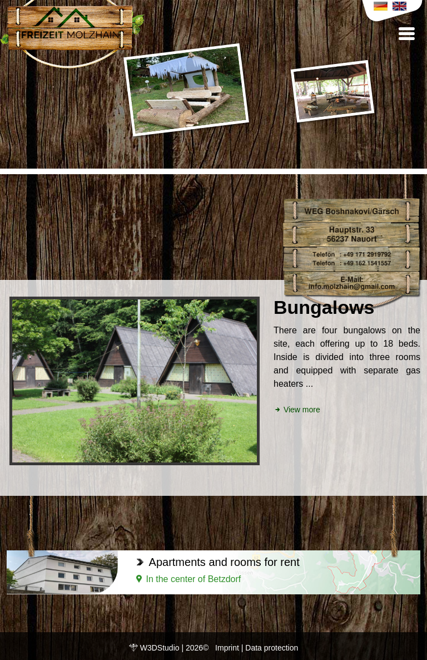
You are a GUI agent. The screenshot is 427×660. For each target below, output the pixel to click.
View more (297, 409)
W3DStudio (160, 647)
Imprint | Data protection (256, 647)
